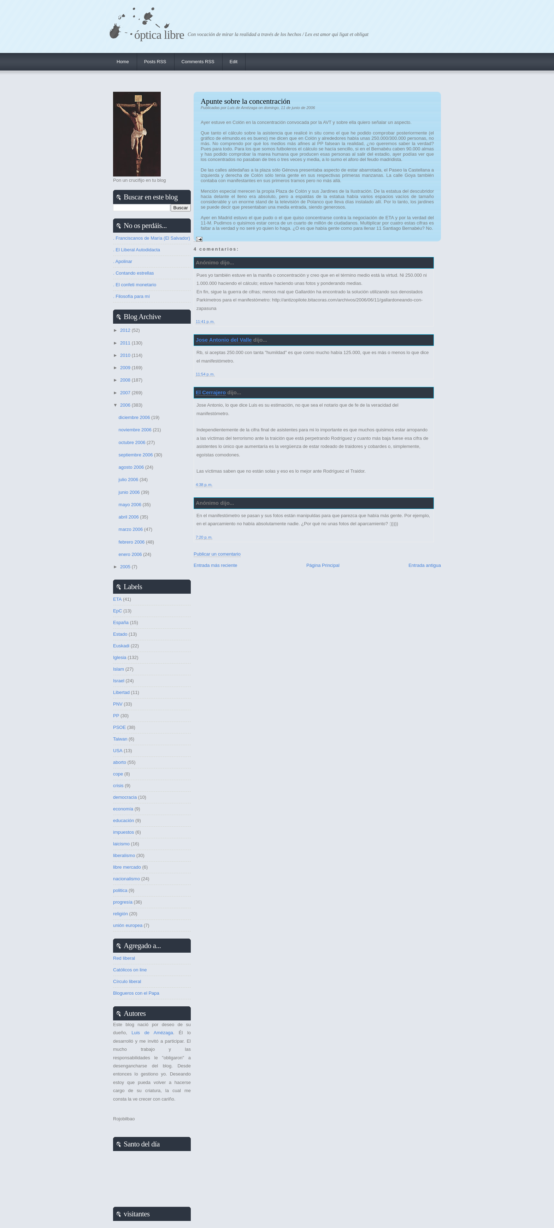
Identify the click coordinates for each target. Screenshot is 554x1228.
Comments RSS (198, 61)
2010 (126, 355)
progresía (122, 902)
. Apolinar (122, 261)
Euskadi (121, 645)
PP (116, 715)
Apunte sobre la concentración (245, 101)
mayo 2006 (131, 504)
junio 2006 (130, 492)
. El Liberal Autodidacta (136, 249)
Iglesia (119, 657)
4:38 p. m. (204, 485)
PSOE (119, 727)
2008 (126, 380)
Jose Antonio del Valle (224, 340)
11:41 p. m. (205, 321)
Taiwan (120, 739)
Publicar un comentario (217, 554)
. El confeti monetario (134, 284)
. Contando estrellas (133, 273)
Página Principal (323, 565)
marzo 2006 (131, 529)
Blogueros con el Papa (136, 993)
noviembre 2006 (136, 429)
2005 (126, 566)
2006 (126, 405)
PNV (118, 704)
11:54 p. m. (205, 374)
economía (123, 808)
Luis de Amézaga (152, 1032)
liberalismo (124, 855)
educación (123, 820)
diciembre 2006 (135, 417)
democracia (125, 797)
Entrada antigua (424, 565)
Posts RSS (155, 61)
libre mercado (127, 867)
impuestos (123, 832)
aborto (119, 762)
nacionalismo (126, 878)
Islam (118, 669)
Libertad (121, 692)
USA (118, 750)
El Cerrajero (211, 392)
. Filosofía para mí (131, 296)
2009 (126, 367)
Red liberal (124, 958)
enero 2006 (131, 554)
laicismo (121, 843)
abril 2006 (129, 517)
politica (120, 890)
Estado (120, 634)
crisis (118, 785)
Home (123, 61)
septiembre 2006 (136, 454)
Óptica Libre (159, 34)
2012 (126, 330)
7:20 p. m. (204, 537)
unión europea (127, 925)
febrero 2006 (132, 542)
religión (120, 913)
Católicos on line (130, 969)
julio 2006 (129, 479)
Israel (118, 680)
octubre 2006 (133, 442)
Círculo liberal (127, 981)
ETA (117, 599)
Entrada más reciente (215, 565)
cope (118, 774)
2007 (126, 392)
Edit (233, 61)
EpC (117, 610)
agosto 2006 (132, 467)
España (121, 622)
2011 (126, 343)
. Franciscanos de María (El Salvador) (151, 238)
